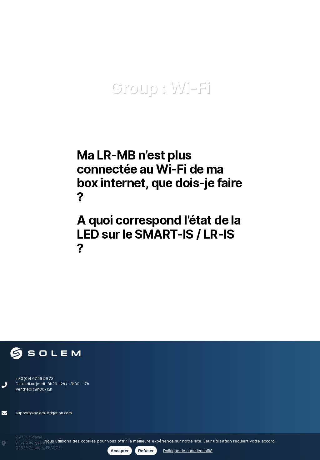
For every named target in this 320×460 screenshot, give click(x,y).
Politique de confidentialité (187, 450)
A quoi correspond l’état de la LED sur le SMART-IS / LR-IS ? (159, 234)
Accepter (120, 450)
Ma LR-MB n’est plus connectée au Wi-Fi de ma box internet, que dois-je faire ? (159, 176)
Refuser (146, 450)
